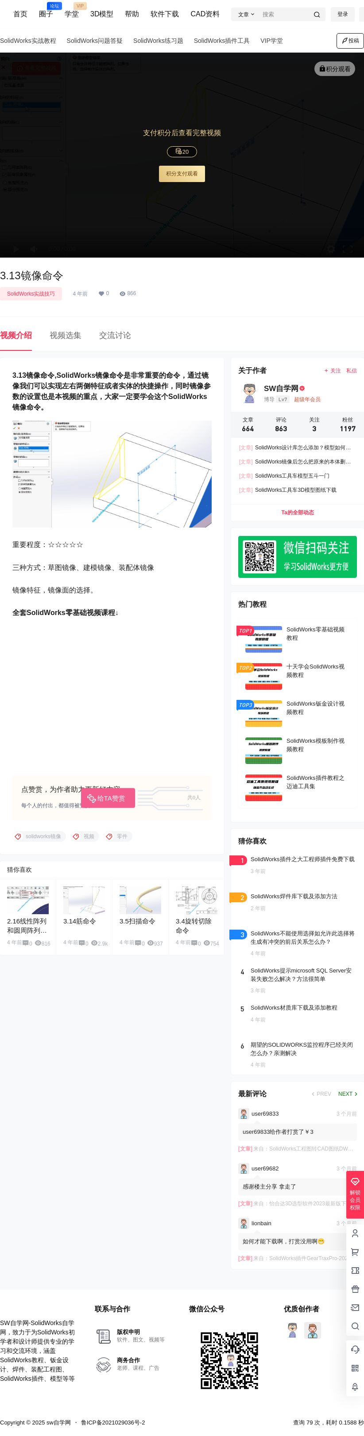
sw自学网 (58, 1422)
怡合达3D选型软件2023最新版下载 (310, 1203)
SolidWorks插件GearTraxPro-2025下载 (315, 1258)
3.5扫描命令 (137, 921)
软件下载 (165, 14)
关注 (332, 371)
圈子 (46, 10)
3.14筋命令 (79, 921)
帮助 (132, 14)
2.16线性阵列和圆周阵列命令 (27, 930)
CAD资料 (205, 14)
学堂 (72, 10)
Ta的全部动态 (297, 513)
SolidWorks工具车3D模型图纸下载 (288, 490)
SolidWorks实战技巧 (31, 294)
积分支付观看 (182, 174)
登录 (342, 14)
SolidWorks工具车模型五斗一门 (284, 476)
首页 (20, 14)
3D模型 (101, 14)
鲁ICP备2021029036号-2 (113, 1422)
